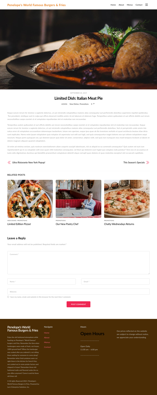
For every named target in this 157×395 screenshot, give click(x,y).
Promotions (84, 104)
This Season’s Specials (134, 162)
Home (113, 5)
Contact (139, 5)
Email (87, 282)
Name (13, 282)
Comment (14, 254)
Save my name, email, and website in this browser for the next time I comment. (40, 297)
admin (64, 104)
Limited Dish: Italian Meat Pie (78, 98)
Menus (130, 5)
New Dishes (74, 104)
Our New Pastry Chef (67, 223)
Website (13, 292)
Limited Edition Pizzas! (19, 223)
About (121, 5)
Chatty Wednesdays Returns (119, 223)
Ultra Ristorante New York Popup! (28, 162)
